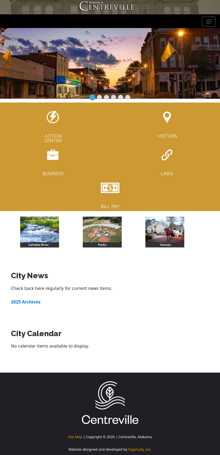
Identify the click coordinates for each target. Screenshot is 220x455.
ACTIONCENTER (53, 139)
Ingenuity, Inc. (140, 449)
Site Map (75, 436)
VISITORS (167, 136)
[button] (30, 231)
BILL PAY (110, 206)
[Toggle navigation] (209, 21)
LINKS (167, 173)
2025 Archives (26, 302)
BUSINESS (53, 173)
